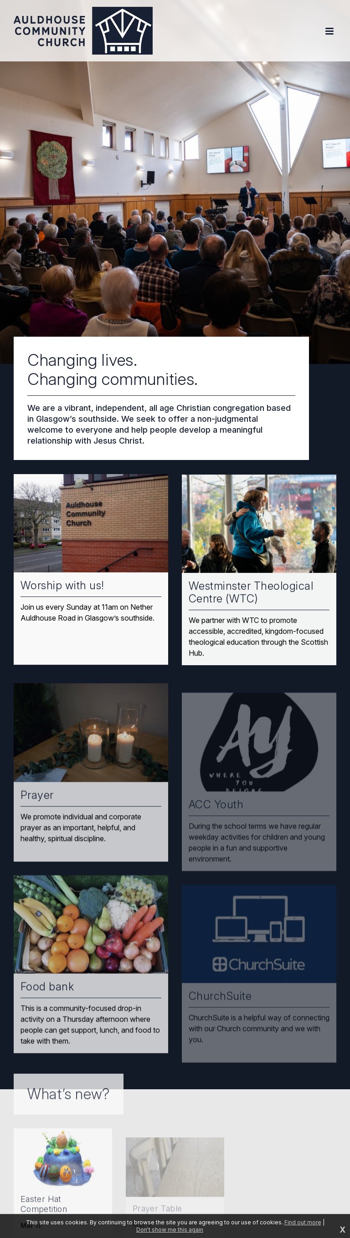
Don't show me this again (169, 1229)
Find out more (302, 1222)
